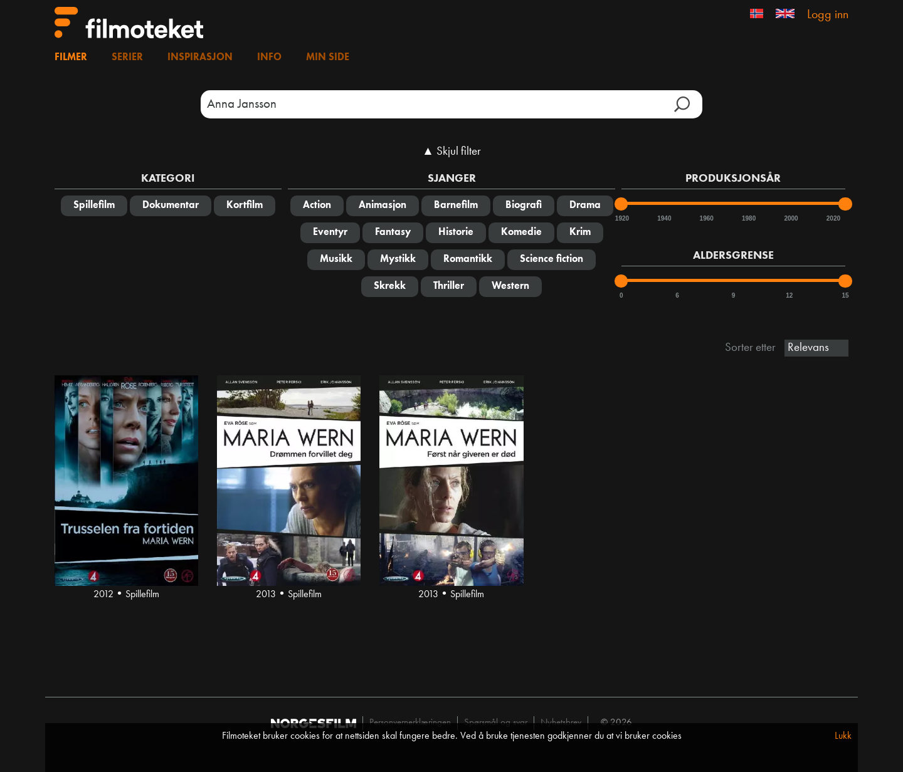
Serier (127, 58)
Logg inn (827, 15)
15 (845, 295)
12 (789, 295)
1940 (663, 218)
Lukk (843, 736)
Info (269, 58)
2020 (832, 218)
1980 (748, 218)
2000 (790, 218)
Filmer (71, 58)
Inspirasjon (200, 58)
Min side (327, 58)
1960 (706, 218)
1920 (621, 218)
